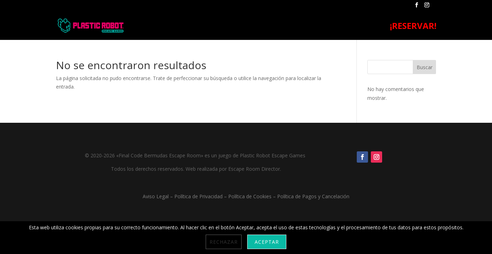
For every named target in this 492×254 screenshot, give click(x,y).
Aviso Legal (156, 196)
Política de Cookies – (252, 196)
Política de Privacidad (198, 196)
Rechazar (224, 241)
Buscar (424, 67)
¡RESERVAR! (413, 27)
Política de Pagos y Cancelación (313, 196)
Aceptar (267, 241)
